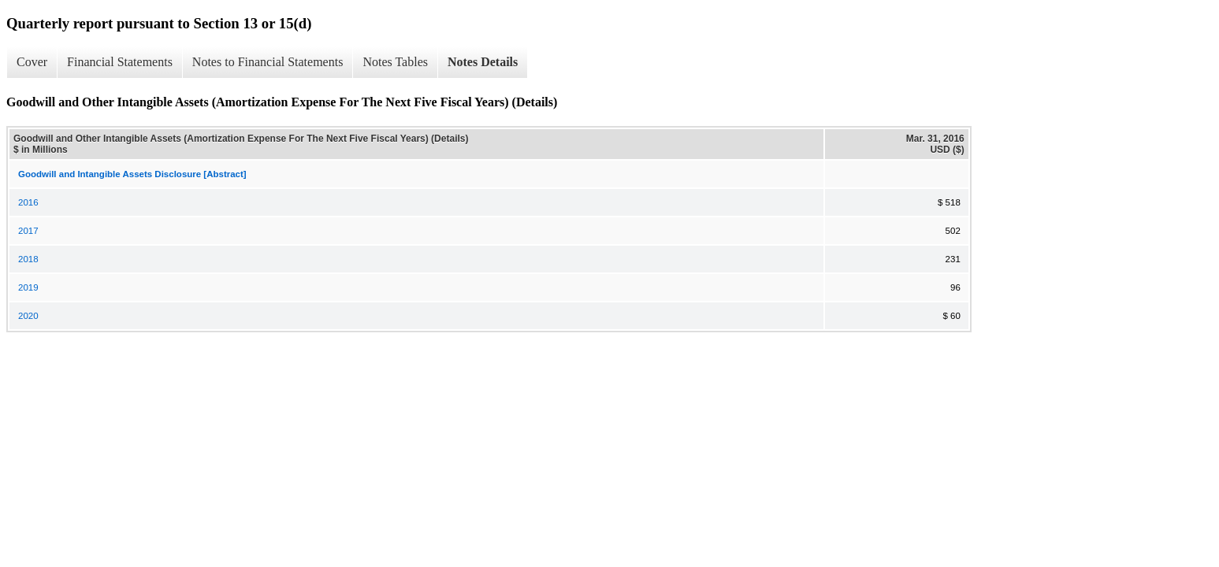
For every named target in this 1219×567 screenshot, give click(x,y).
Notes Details (483, 62)
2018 (28, 259)
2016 (28, 202)
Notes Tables (395, 62)
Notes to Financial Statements (268, 62)
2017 (28, 230)
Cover (32, 62)
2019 (28, 287)
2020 (28, 316)
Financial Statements (120, 62)
